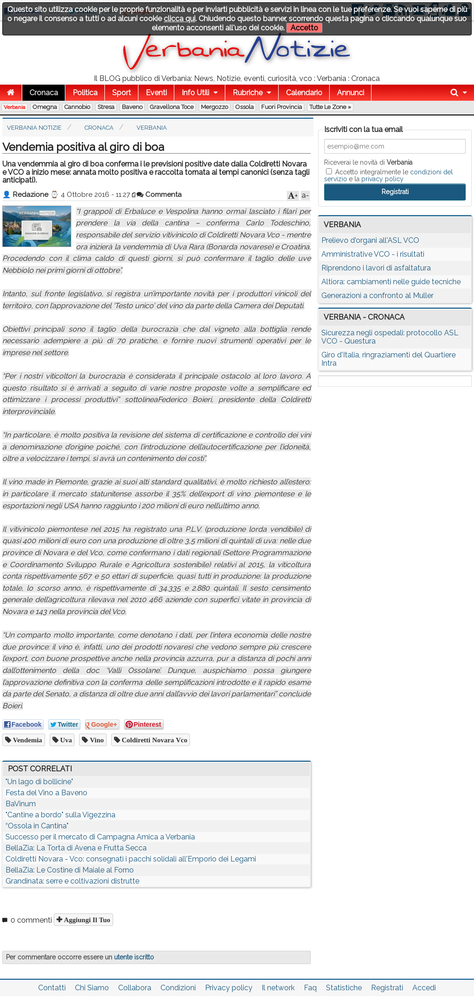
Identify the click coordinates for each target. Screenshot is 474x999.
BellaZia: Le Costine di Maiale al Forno (70, 870)
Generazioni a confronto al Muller (377, 295)
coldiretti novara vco (154, 739)
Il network (278, 987)
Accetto (304, 27)
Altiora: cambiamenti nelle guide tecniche (391, 281)
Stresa (105, 106)
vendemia (26, 739)
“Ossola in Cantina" (37, 825)
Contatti (52, 987)
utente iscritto (134, 957)
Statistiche (344, 987)
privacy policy (382, 179)
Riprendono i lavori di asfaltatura (376, 268)
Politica (85, 92)
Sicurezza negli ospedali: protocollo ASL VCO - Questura (389, 336)
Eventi (156, 92)
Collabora (134, 987)
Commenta (159, 194)
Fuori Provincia (281, 106)
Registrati (387, 987)
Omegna (45, 106)
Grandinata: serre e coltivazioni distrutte (72, 881)
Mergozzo (214, 106)
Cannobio (77, 106)
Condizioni (178, 987)
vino (95, 739)
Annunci (350, 92)
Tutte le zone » (330, 106)
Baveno (132, 106)
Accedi (424, 987)
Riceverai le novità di (368, 162)
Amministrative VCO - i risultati (372, 254)
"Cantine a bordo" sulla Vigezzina (60, 814)
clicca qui (179, 18)
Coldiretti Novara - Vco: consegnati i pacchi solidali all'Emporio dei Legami (131, 859)
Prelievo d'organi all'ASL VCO (370, 240)
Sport (121, 92)
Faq (310, 987)
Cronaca (43, 92)
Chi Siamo (92, 987)
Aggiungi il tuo (86, 919)
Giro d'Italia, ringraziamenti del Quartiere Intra (388, 358)
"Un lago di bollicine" (39, 781)
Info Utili (195, 92)
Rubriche (248, 92)
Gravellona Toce (172, 106)
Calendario (304, 92)
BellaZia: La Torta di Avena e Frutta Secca (76, 848)
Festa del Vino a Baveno (46, 792)
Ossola (244, 106)
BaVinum (21, 803)
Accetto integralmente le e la (388, 175)
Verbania (14, 107)
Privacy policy (228, 987)
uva (65, 739)
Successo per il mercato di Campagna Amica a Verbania (100, 836)
